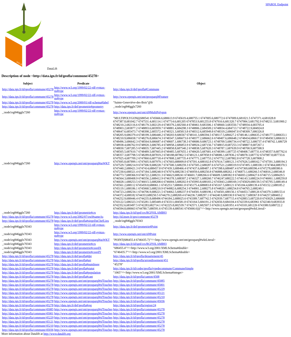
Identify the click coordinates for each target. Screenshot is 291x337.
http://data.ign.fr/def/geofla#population (77, 272)
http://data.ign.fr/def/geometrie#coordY (77, 252)
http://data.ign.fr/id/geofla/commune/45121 (139, 293)
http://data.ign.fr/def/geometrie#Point (135, 226)
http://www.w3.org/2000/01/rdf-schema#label (81, 102)
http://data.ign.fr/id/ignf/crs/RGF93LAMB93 (140, 212)
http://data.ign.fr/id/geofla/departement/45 (138, 256)
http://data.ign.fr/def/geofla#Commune (136, 89)
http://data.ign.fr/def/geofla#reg (73, 305)
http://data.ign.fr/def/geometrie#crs (75, 212)
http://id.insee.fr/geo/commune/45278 (135, 216)
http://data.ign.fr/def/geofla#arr (72, 260)
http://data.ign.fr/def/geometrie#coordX (77, 248)
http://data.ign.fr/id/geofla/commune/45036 (139, 301)
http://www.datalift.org (57, 333)
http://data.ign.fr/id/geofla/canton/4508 (136, 276)
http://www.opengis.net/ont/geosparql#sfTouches (83, 280)
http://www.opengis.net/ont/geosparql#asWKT (81, 163)
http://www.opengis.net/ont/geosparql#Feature (140, 96)
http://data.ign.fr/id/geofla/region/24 (134, 305)
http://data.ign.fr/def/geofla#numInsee (76, 264)
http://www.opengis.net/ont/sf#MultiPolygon (139, 112)
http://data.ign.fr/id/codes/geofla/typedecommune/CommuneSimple (153, 268)
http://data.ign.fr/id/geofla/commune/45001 (139, 284)
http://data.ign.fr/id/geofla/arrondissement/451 (140, 260)
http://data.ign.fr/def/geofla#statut (74, 268)
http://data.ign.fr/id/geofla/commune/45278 (27, 89)
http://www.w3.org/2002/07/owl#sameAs (78, 216)
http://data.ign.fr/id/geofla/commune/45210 (139, 297)
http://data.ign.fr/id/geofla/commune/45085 (139, 280)
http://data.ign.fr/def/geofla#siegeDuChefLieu (81, 220)
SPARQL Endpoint (277, 4)
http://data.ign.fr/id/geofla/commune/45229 (139, 288)
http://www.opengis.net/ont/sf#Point (134, 234)
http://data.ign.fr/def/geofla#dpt (73, 256)
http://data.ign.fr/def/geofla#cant (73, 276)
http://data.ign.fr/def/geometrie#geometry (79, 106)
